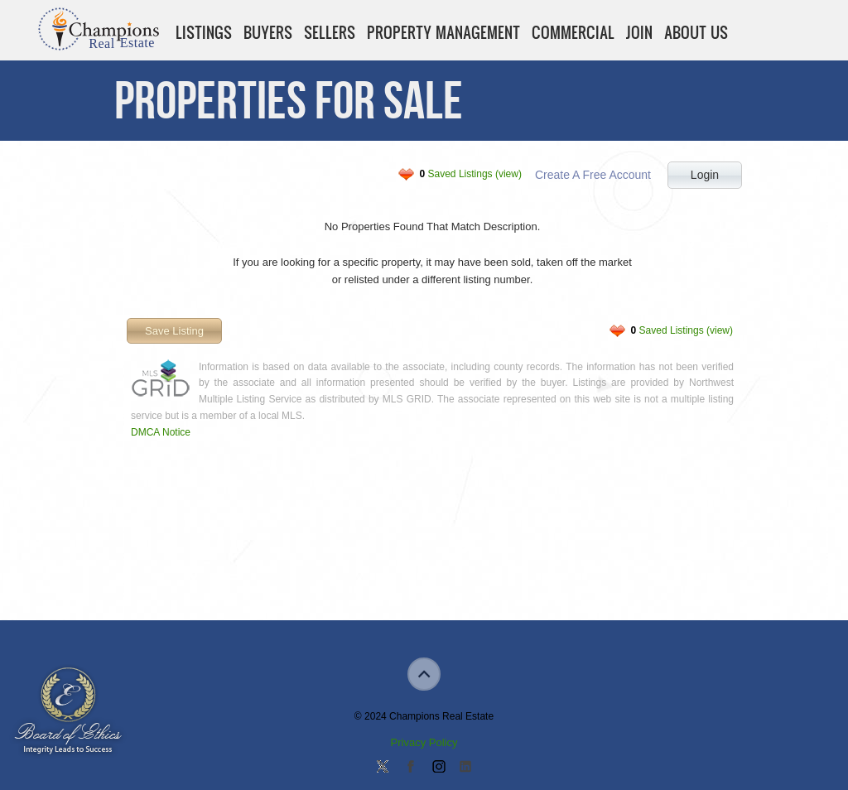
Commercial (573, 32)
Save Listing (174, 331)
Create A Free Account (593, 174)
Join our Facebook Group (410, 767)
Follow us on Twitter (382, 767)
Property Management (443, 32)
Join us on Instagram (438, 767)
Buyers (267, 32)
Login (705, 174)
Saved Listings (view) (471, 174)
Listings (204, 32)
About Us (696, 32)
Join (639, 32)
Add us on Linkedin (465, 767)
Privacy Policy (424, 742)
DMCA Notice (160, 432)
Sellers (329, 32)
